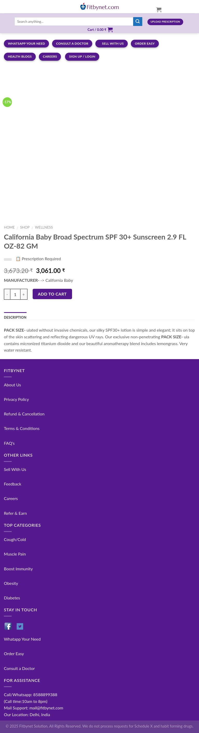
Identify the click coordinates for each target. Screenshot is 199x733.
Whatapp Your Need (22, 638)
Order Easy (14, 653)
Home (9, 227)
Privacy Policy (16, 399)
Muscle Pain (15, 553)
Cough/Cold (15, 539)
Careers (11, 498)
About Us (12, 384)
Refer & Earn (15, 513)
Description (15, 317)
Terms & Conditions (22, 428)
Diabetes (12, 597)
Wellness (44, 227)
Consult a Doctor (19, 668)
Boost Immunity (18, 568)
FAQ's (9, 443)
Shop (25, 227)
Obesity (11, 583)
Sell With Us (15, 469)
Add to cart (52, 293)
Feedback (12, 483)
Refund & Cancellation (24, 413)
